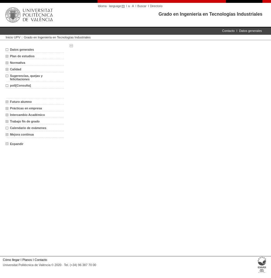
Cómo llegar (11, 259)
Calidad (15, 69)
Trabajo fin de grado (25, 121)
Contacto (228, 30)
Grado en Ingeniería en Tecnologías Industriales (210, 14)
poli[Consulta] (20, 85)
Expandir (14, 144)
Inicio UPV (13, 37)
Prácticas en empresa (26, 108)
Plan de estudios (22, 56)
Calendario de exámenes (28, 128)
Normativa (17, 62)
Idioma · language (112, 6)
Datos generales (250, 30)
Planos (27, 259)
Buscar (142, 6)
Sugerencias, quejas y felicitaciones (26, 77)
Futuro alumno (21, 101)
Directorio (156, 6)
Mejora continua (22, 134)
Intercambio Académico (27, 114)
